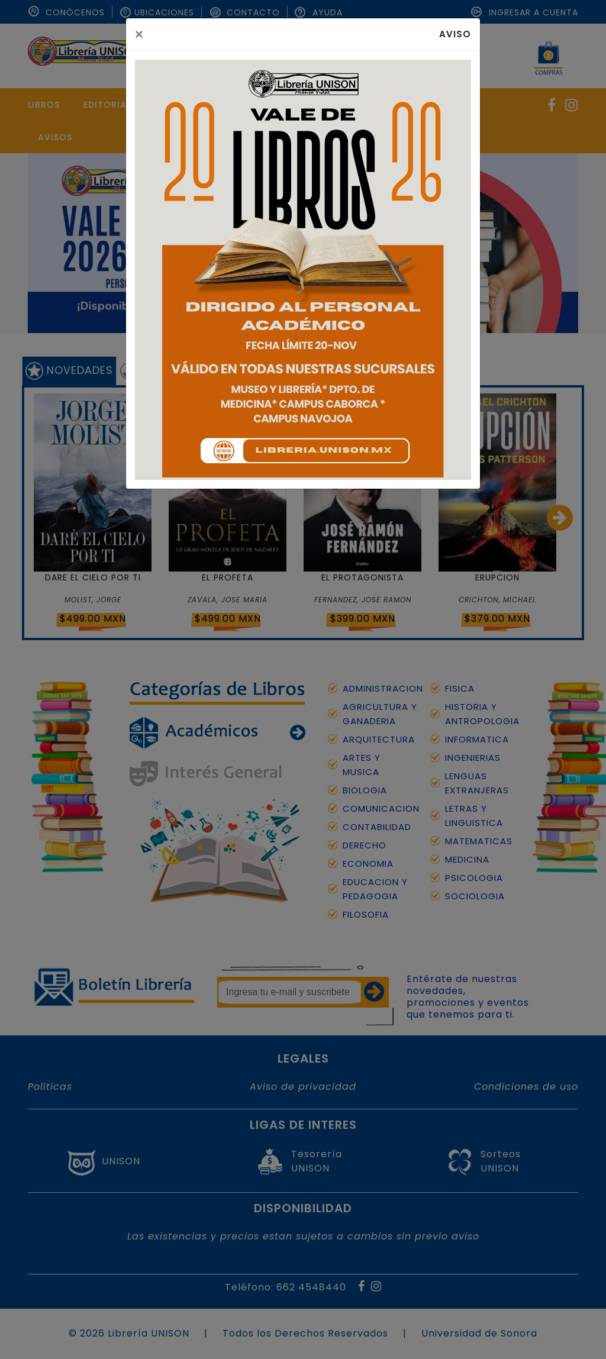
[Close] (139, 34)
